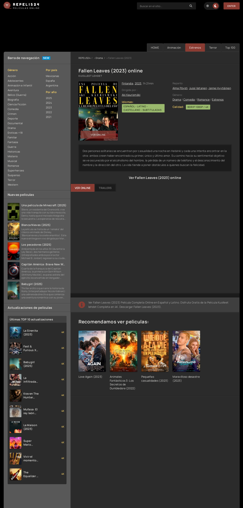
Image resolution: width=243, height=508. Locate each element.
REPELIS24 (85, 58)
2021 (48, 117)
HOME (155, 47)
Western (13, 184)
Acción (12, 76)
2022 (49, 112)
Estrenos (195, 47)
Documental (15, 123)
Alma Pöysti (180, 88)
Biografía (13, 99)
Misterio (13, 156)
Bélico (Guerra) (17, 95)
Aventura (13, 90)
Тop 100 (230, 47)
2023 (49, 107)
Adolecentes (16, 80)
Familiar (12, 137)
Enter (231, 6)
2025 (49, 98)
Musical (12, 161)
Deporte (13, 118)
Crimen (12, 114)
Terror (213, 47)
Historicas (14, 151)
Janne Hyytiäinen (219, 88)
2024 (49, 103)
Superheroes (16, 170)
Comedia (13, 109)
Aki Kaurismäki (131, 95)
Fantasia (13, 142)
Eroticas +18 (15, 132)
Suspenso (14, 175)
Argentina (52, 85)
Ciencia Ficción (17, 104)
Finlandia (127, 83)
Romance (13, 165)
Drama (12, 128)
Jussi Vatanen (198, 88)
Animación (174, 47)
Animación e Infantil (20, 85)
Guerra (12, 147)
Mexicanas (52, 76)
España (50, 80)
